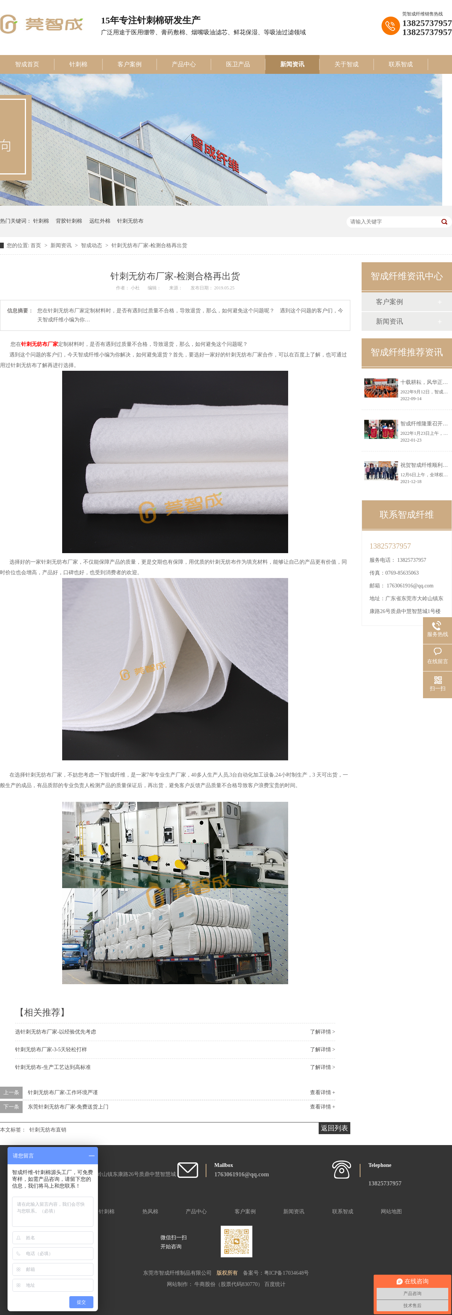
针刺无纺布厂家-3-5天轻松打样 (51, 1049)
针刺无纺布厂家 (39, 344)
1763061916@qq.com (410, 586)
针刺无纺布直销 (47, 1130)
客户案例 (130, 64)
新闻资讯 (292, 64)
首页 (37, 245)
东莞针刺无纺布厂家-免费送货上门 (68, 1107)
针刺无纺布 (130, 221)
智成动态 (92, 245)
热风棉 (150, 1211)
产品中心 (184, 64)
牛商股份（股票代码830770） (229, 1284)
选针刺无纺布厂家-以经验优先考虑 (55, 1032)
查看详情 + (322, 1092)
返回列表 (334, 1128)
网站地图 (391, 1211)
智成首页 (27, 64)
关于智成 (346, 64)
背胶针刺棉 (69, 221)
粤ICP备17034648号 (286, 1273)
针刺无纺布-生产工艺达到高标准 (53, 1067)
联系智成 (401, 64)
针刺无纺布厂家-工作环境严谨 (63, 1092)
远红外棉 (99, 221)
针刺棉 (78, 64)
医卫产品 (238, 64)
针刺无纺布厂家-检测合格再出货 (149, 245)
